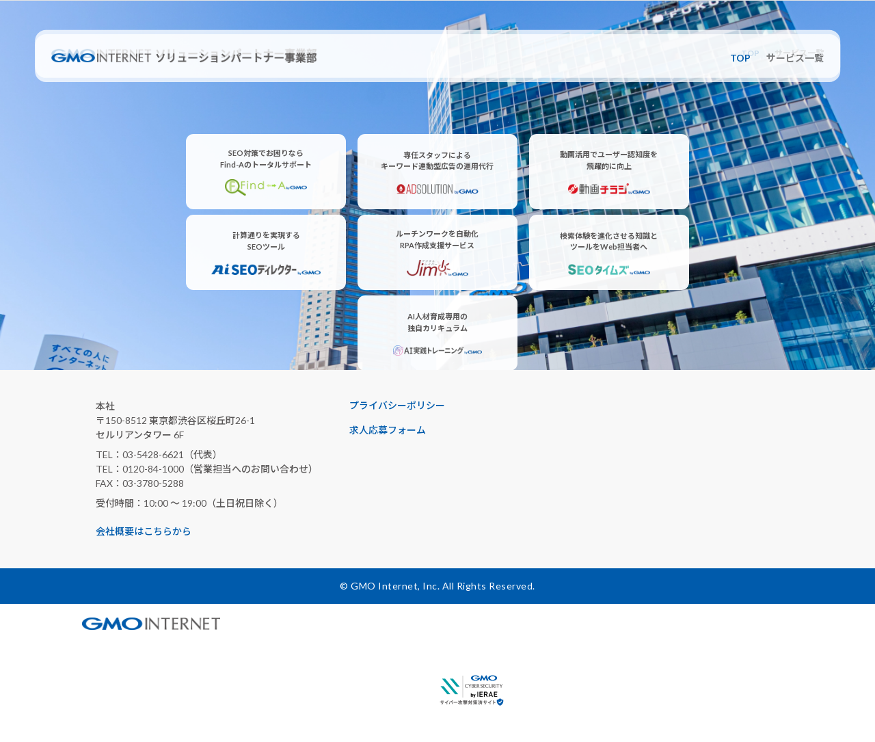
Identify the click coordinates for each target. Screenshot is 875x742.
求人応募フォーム (387, 430)
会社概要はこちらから (143, 531)
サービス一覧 (795, 58)
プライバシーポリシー (397, 405)
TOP (740, 58)
